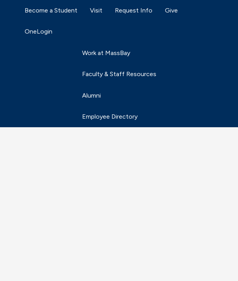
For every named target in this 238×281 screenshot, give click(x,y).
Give (171, 10)
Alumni (91, 95)
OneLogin (38, 31)
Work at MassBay (106, 53)
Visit (96, 10)
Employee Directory (110, 116)
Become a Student (51, 10)
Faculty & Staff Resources (119, 74)
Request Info (133, 10)
